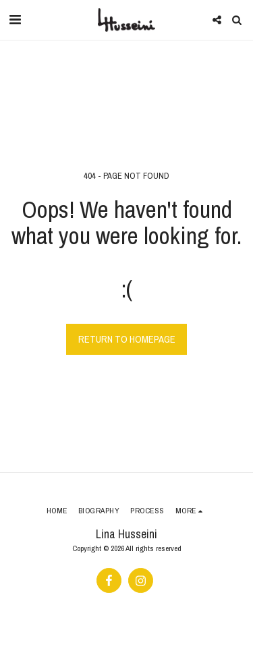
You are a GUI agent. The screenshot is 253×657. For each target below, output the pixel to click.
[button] (14, 19)
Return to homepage (126, 339)
